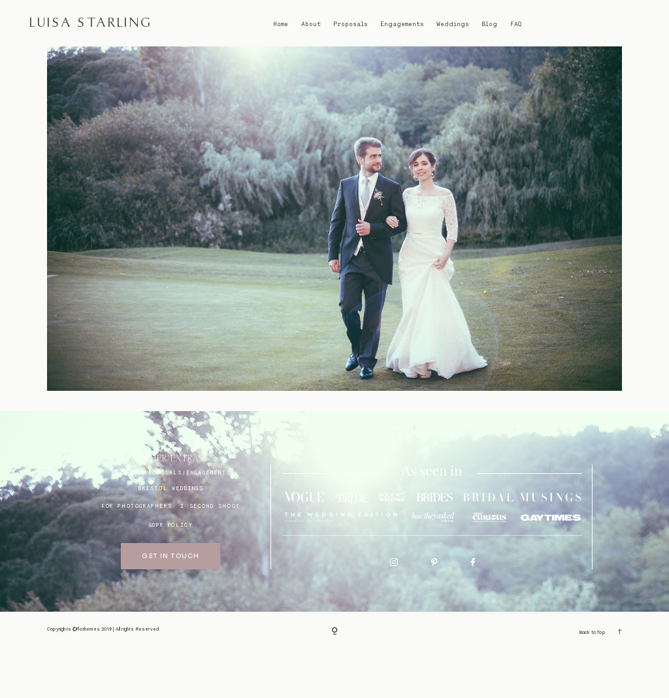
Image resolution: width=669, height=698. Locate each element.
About (311, 24)
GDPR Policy (171, 571)
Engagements (402, 24)
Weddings (452, 24)
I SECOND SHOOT (210, 552)
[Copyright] (334, 678)
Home (280, 24)
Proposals (350, 24)
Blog (489, 24)
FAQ (515, 24)
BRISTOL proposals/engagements (170, 519)
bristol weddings (171, 534)
